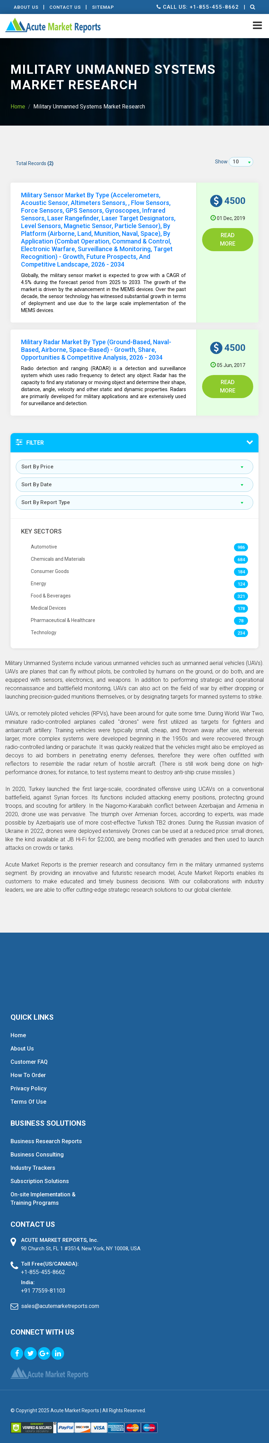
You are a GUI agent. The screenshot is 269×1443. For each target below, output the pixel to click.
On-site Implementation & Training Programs (43, 1190)
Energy (38, 576)
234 (241, 625)
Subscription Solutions (40, 1173)
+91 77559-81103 (43, 1283)
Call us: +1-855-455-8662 (197, 7)
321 (241, 588)
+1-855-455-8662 (43, 1264)
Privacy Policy (29, 1080)
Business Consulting (37, 1147)
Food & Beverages (51, 588)
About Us (26, 7)
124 (241, 576)
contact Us (66, 7)
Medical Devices (48, 600)
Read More (227, 239)
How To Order (28, 1067)
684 (241, 551)
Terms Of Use (28, 1094)
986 (241, 539)
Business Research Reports (46, 1133)
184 (241, 564)
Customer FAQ (29, 1054)
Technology (43, 625)
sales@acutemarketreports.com (60, 1298)
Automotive (44, 539)
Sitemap (105, 7)
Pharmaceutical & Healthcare (63, 612)
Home (18, 106)
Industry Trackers (33, 1160)
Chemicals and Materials (58, 551)
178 (241, 600)
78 (241, 613)
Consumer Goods (50, 563)
